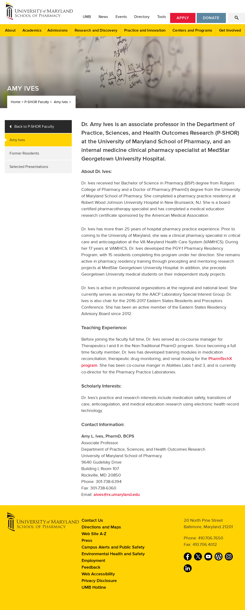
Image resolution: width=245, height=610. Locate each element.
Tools (161, 17)
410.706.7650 (210, 538)
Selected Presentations (29, 167)
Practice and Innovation (145, 30)
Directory (142, 17)
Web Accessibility (98, 574)
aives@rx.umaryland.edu (117, 495)
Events (121, 17)
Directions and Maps (101, 527)
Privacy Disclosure (99, 581)
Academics (32, 30)
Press (87, 540)
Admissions (57, 30)
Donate (211, 18)
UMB (87, 17)
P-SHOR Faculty (36, 102)
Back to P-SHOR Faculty (34, 126)
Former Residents (24, 153)
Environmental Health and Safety (113, 554)
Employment (93, 561)
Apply (183, 18)
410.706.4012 (205, 544)
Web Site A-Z (94, 534)
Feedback (91, 567)
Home (15, 102)
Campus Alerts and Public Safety (113, 547)
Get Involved (230, 30)
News (103, 17)
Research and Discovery (96, 30)
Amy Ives (61, 102)
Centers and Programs (192, 30)
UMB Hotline (94, 587)
